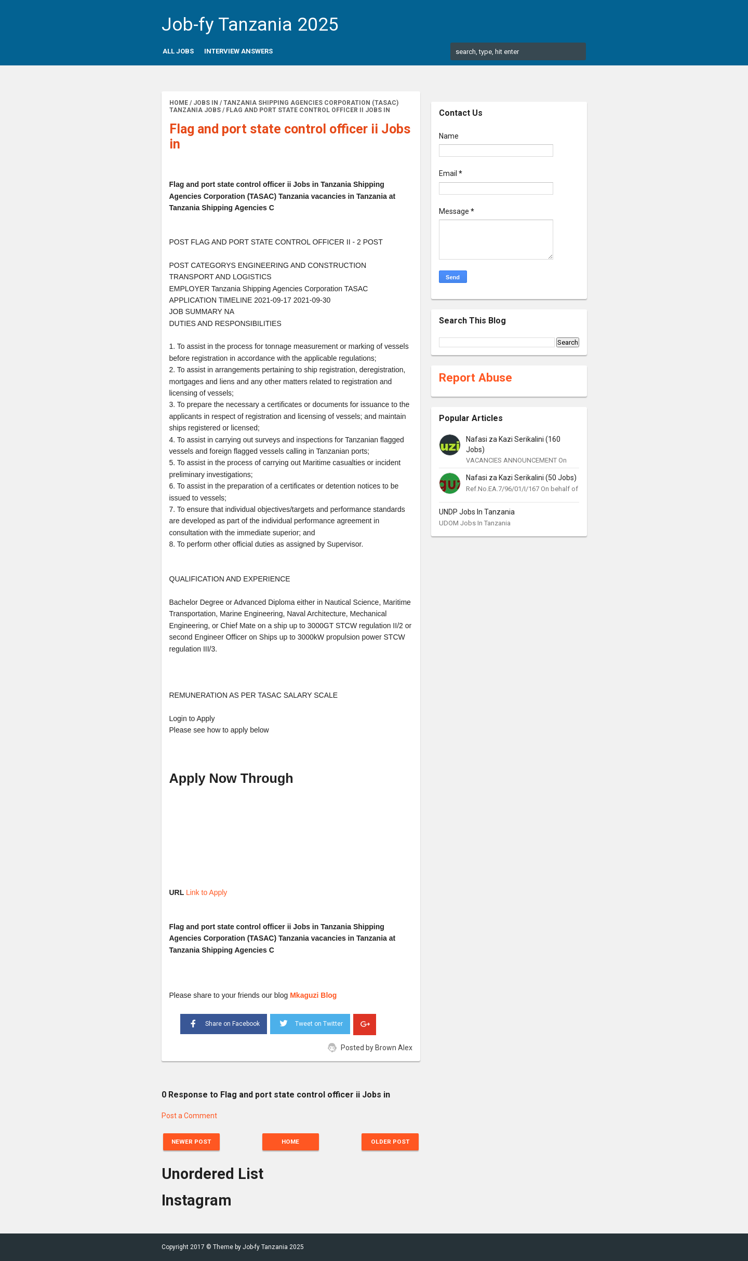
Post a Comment (189, 1115)
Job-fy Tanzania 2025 (250, 24)
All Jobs (178, 51)
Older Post (388, 1141)
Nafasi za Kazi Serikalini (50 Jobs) (521, 477)
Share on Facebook (224, 1022)
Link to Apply (206, 892)
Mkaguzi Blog (313, 995)
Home (291, 1141)
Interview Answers (238, 51)
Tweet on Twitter (310, 1022)
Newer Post (193, 1141)
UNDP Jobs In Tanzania (477, 512)
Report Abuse (475, 377)
